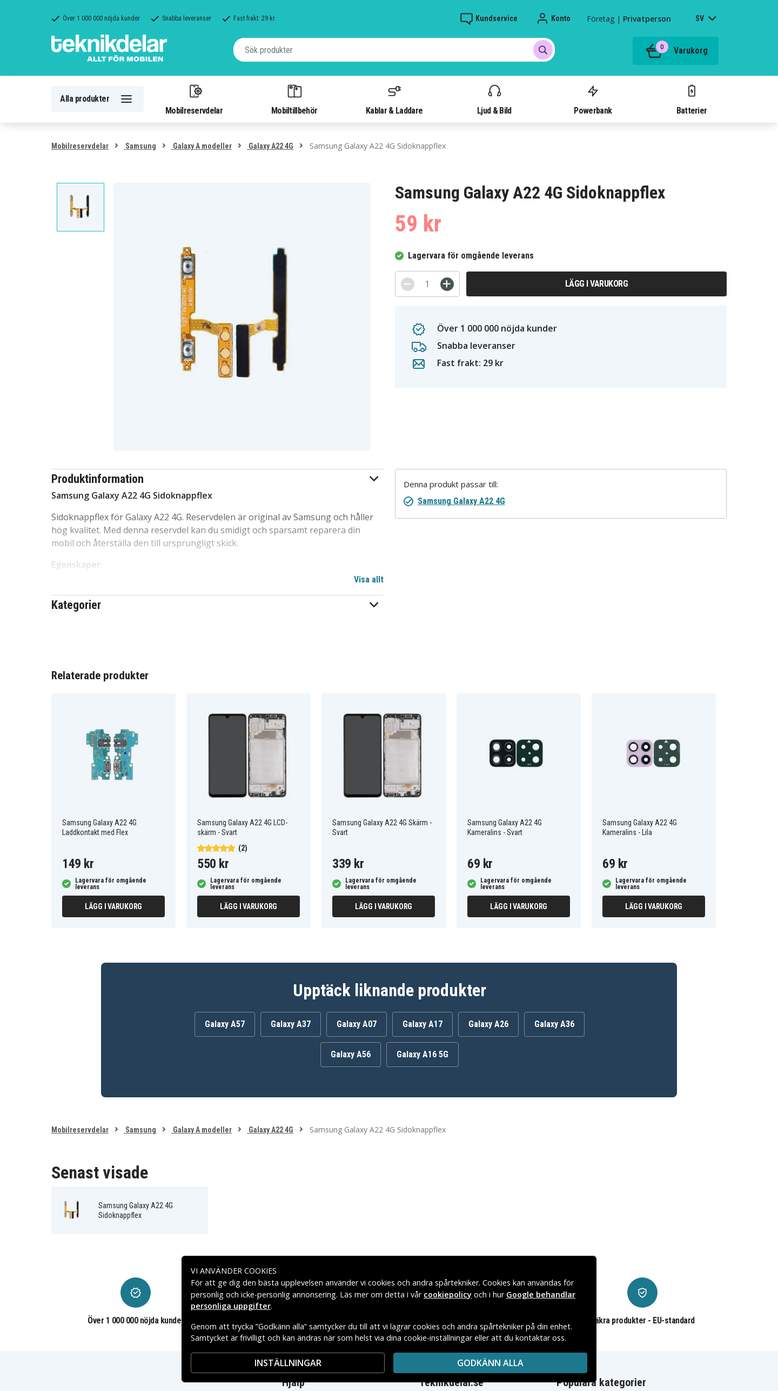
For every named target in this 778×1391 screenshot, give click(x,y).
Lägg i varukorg (596, 284)
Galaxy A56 (351, 1054)
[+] (447, 284)
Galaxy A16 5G (422, 1054)
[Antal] (427, 284)
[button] (217, 479)
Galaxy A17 (422, 1024)
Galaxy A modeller (201, 146)
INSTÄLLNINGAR (287, 1363)
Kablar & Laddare (394, 99)
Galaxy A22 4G (270, 146)
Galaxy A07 (357, 1024)
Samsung (140, 146)
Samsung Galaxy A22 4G (461, 501)
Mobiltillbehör (294, 99)
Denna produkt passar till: (451, 484)
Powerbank (593, 99)
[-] (407, 284)
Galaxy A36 (554, 1024)
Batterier (691, 99)
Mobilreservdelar (194, 99)
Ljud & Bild (494, 99)
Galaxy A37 (291, 1024)
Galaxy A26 (488, 1024)
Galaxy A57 (225, 1024)
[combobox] (394, 50)
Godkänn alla (490, 1363)
